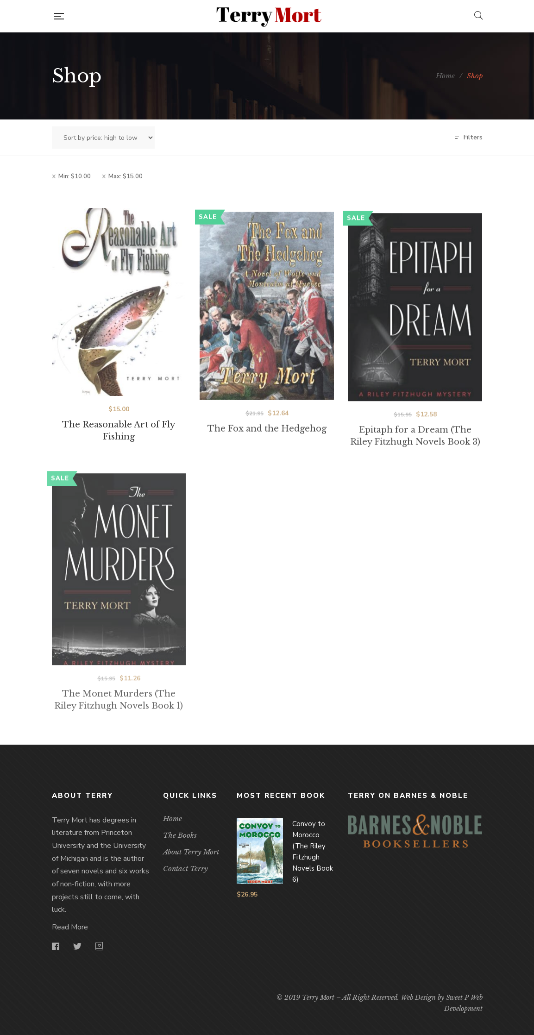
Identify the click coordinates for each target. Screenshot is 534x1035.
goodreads (99, 946)
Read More (70, 927)
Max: (125, 176)
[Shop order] (103, 137)
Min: (74, 176)
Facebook (55, 946)
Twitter (77, 946)
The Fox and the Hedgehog (267, 452)
